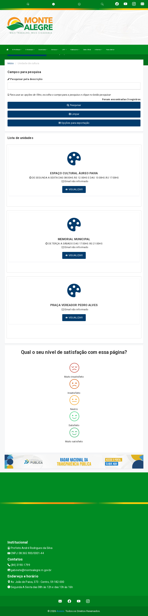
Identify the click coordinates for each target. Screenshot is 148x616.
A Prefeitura (16, 49)
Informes (98, 49)
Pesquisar (74, 105)
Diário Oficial (87, 49)
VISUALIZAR (73, 189)
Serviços (54, 49)
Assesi (60, 611)
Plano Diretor (110, 49)
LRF (64, 49)
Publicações (74, 49)
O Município (29, 49)
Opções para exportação (74, 122)
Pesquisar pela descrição (25, 79)
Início (11, 63)
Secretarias (42, 49)
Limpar (74, 114)
